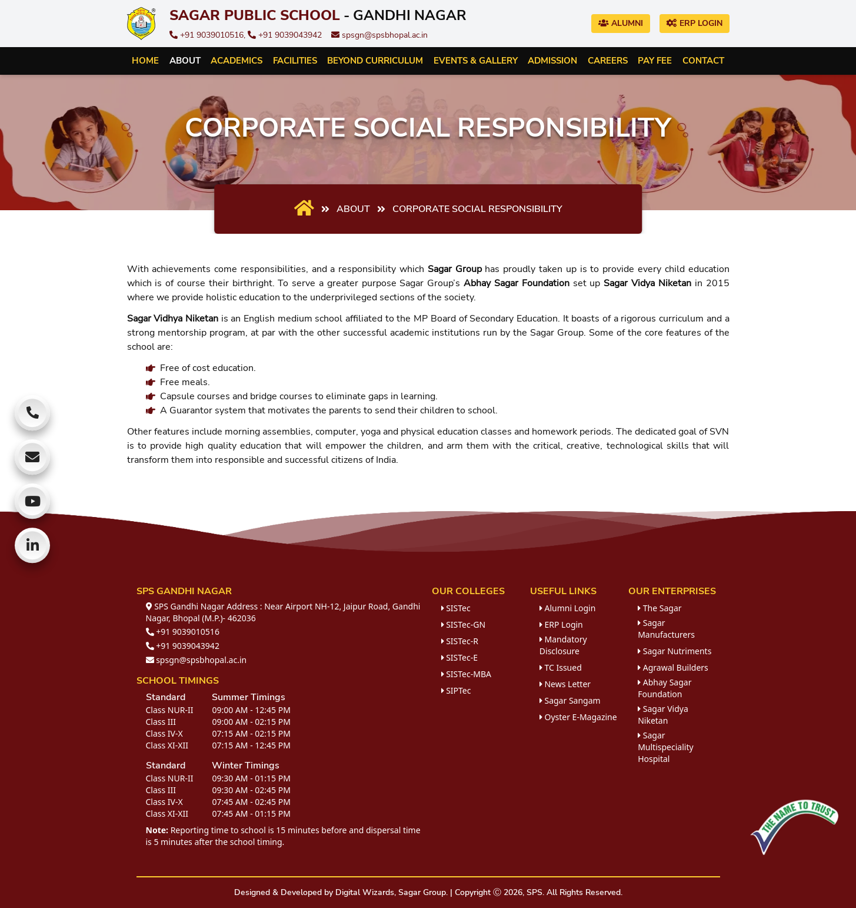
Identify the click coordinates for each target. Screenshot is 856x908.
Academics (236, 61)
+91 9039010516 (182, 631)
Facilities (295, 61)
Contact (703, 61)
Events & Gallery (476, 61)
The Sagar (659, 608)
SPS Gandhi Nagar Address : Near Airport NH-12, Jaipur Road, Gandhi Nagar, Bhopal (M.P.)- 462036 (283, 612)
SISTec (456, 608)
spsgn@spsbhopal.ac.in (379, 35)
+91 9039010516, (208, 35)
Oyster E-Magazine (578, 717)
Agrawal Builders (673, 667)
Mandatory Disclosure (563, 645)
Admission (552, 61)
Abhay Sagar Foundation (664, 688)
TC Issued (560, 667)
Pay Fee (655, 61)
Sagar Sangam (570, 700)
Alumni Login (567, 608)
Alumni (620, 23)
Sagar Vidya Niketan (663, 714)
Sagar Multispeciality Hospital (665, 747)
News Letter (565, 684)
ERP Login (694, 23)
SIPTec (456, 690)
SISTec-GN (463, 624)
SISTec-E (459, 657)
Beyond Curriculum (375, 61)
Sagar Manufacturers (666, 628)
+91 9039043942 (285, 35)
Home (145, 61)
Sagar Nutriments (674, 651)
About (185, 61)
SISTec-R (459, 641)
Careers (608, 61)
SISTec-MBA (466, 674)
